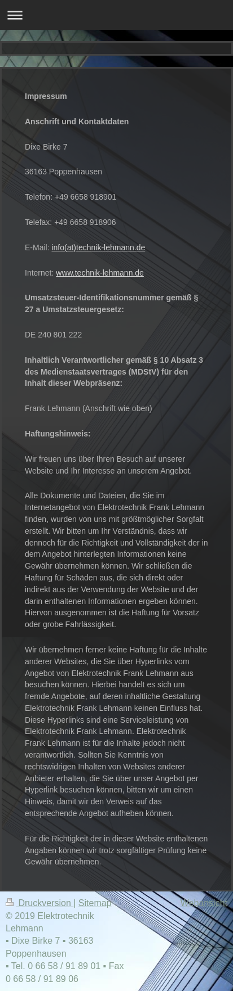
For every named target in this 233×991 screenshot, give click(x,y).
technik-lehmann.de (110, 247)
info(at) (63, 247)
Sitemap (95, 903)
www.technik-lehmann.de (100, 272)
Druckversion (39, 903)
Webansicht (204, 903)
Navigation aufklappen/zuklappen (116, 15)
